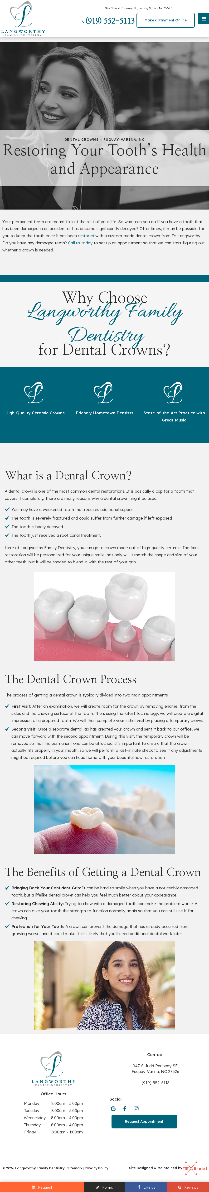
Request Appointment (144, 1121)
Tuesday (31, 1110)
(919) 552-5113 (108, 21)
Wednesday (35, 1117)
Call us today (80, 242)
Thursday (32, 1124)
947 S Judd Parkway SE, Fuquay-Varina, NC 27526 (155, 1068)
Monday (31, 1103)
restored (86, 235)
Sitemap (75, 1168)
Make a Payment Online (166, 20)
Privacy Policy (96, 1168)
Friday (30, 1131)
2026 (10, 1168)
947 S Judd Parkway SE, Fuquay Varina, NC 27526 (138, 8)
